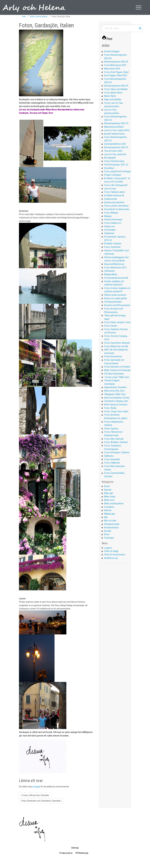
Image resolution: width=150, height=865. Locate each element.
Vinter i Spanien (111, 428)
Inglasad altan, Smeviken (115, 387)
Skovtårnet (109, 168)
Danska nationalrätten (114, 202)
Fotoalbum (109, 507)
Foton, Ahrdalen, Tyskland (116, 442)
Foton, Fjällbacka (112, 462)
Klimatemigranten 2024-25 (116, 85)
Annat (107, 486)
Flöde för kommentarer (114, 554)
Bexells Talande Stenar (114, 133)
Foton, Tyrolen (110, 325)
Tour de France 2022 (113, 150)
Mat (106, 517)
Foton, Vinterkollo (112, 247)
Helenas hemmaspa (113, 219)
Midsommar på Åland (113, 126)
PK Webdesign (82, 853)
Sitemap (75, 847)
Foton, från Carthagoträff (115, 185)
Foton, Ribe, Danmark (114, 438)
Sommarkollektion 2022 (115, 143)
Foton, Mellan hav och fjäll (116, 346)
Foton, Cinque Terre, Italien (116, 411)
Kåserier (108, 510)
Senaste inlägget (111, 51)
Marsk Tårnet (110, 96)
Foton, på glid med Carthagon (117, 171)
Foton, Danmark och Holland (117, 366)
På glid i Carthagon (112, 174)
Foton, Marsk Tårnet (113, 92)
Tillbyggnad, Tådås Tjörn (115, 394)
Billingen (108, 216)
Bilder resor (109, 500)
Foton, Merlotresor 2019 (115, 267)
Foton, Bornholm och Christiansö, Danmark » (41, 800)
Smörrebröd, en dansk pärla (116, 209)
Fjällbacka (108, 455)
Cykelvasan (109, 270)
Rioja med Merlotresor (114, 264)
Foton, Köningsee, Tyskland (116, 452)
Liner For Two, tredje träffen (117, 130)
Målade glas (109, 513)
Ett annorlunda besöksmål (116, 277)
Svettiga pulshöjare (113, 301)
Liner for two (110, 188)
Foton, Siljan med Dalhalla (116, 89)
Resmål (107, 531)
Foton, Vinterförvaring (114, 161)
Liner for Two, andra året (115, 154)
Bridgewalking (110, 274)
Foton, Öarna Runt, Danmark (117, 342)
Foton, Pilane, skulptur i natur (117, 322)
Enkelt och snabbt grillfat (115, 298)
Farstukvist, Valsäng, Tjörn (116, 401)
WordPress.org (111, 558)
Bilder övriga (109, 496)
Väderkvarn (109, 233)
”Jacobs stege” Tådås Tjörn (116, 377)
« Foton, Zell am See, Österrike (35, 795)
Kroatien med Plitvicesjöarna (117, 305)
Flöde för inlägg (111, 551)
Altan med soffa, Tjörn (114, 390)
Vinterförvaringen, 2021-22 (116, 164)
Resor (107, 534)
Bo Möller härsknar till (114, 195)
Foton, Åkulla (110, 408)
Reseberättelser (111, 527)
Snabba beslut (110, 199)
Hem (24, 16)
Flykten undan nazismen (115, 294)
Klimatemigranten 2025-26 (116, 61)
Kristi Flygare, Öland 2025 (115, 75)
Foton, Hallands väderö (114, 192)
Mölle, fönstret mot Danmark (117, 370)
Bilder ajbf (108, 493)
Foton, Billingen (111, 212)
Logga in (108, 547)
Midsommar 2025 (112, 68)
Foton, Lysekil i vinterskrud (116, 205)
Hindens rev (109, 226)
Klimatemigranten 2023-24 (116, 123)
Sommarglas (110, 229)
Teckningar (109, 537)
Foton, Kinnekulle (112, 459)
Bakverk (107, 489)
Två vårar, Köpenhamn (114, 373)
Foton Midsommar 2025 (115, 65)
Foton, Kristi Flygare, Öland (116, 72)
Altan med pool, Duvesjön (115, 404)
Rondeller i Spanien (112, 243)
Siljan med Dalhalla (112, 99)
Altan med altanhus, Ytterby (116, 397)
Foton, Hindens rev (112, 223)
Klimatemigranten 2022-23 (116, 147)
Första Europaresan (113, 356)
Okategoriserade (111, 524)
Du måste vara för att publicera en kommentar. (44, 786)
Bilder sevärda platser (38, 16)
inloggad (36, 786)
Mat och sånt (110, 520)
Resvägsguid (110, 157)
